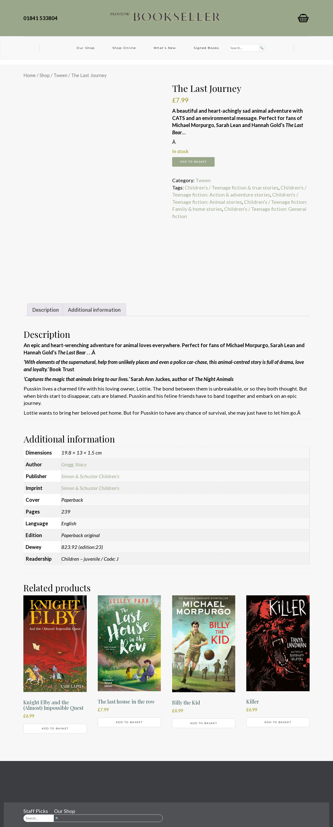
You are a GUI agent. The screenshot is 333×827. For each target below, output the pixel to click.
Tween (60, 75)
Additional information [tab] (94, 310)
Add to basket (193, 161)
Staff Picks (35, 811)
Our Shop (85, 48)
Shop (44, 75)
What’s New (165, 48)
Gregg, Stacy (74, 464)
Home (29, 75)
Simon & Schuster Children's (90, 476)
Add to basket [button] (55, 728)
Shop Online (124, 48)
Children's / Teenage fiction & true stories (231, 187)
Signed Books (206, 48)
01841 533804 (41, 18)
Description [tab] (45, 310)
